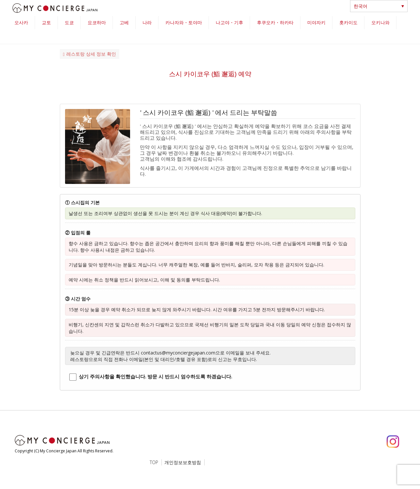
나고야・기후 (229, 22)
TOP (154, 462)
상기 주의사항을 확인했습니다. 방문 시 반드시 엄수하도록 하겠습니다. (155, 376)
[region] (210, 30)
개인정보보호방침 (182, 462)
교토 (46, 22)
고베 (124, 22)
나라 (147, 22)
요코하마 (97, 22)
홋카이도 (348, 22)
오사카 (21, 22)
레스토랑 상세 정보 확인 (89, 54)
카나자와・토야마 (183, 22)
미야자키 (316, 22)
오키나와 (380, 22)
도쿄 (69, 22)
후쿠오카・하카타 (275, 22)
